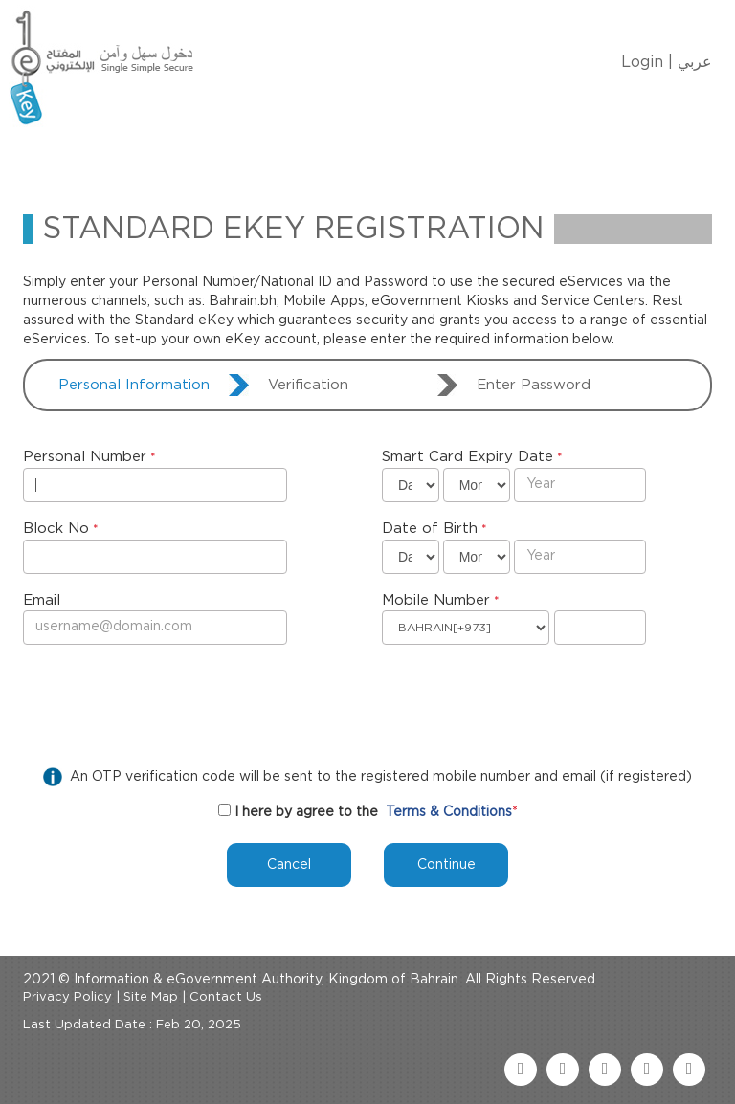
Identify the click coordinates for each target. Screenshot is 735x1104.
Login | (647, 62)
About (144, 156)
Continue (446, 865)
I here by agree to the (306, 812)
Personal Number (84, 457)
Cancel (289, 865)
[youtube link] (605, 1069)
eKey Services (398, 156)
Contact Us (517, 156)
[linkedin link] (647, 1069)
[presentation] (168, 701)
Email (41, 600)
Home (72, 156)
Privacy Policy (67, 997)
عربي (695, 62)
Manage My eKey (258, 156)
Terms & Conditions (449, 812)
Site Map (150, 997)
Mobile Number (436, 600)
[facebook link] (520, 1069)
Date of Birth (430, 528)
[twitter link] (562, 1069)
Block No (56, 528)
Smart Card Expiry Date (467, 457)
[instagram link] (689, 1069)
